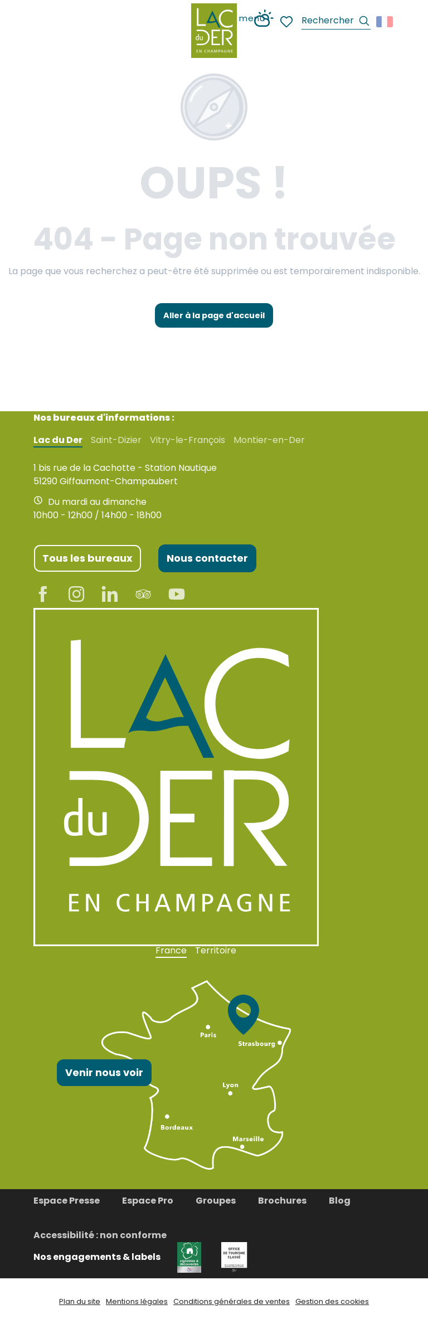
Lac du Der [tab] (57, 440)
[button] (336, 22)
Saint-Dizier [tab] (116, 440)
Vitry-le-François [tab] (187, 440)
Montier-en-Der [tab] (269, 440)
